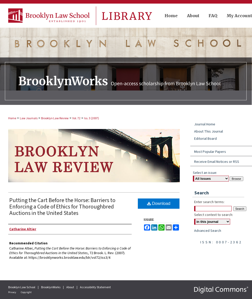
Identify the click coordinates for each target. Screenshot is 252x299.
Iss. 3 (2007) (91, 118)
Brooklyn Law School (22, 287)
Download (158, 203)
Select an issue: (205, 172)
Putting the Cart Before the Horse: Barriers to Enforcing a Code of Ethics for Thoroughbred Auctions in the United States (62, 206)
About (70, 287)
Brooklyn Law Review (55, 118)
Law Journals (29, 118)
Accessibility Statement (95, 287)
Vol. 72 (76, 118)
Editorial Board (205, 138)
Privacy (12, 292)
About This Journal (208, 131)
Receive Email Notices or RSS (216, 161)
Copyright (26, 292)
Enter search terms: (209, 202)
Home (12, 118)
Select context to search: (213, 214)
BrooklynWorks (51, 287)
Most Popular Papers (210, 151)
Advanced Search (207, 230)
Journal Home (204, 124)
